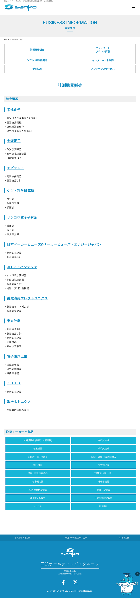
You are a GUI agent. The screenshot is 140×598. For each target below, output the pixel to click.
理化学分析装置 (37, 498)
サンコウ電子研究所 (22, 217)
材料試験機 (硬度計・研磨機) (38, 440)
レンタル (37, 506)
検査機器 (37, 448)
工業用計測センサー (103, 473)
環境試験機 (103, 448)
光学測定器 (103, 465)
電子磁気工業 (17, 356)
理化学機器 (103, 481)
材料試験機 (103, 440)
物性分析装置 (103, 490)
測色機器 (37, 465)
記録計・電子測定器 (38, 457)
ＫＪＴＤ (14, 383)
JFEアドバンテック (22, 267)
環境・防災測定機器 (38, 473)
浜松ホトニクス (19, 402)
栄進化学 (14, 110)
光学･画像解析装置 (37, 490)
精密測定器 (37, 481)
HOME (6, 39)
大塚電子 (14, 141)
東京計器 (14, 321)
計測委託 (103, 506)
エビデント (15, 168)
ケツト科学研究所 (20, 190)
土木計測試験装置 (103, 498)
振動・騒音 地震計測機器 (103, 457)
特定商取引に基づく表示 (76, 538)
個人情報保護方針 (22, 538)
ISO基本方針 (123, 538)
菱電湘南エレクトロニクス (27, 298)
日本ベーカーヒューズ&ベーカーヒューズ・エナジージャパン (54, 244)
